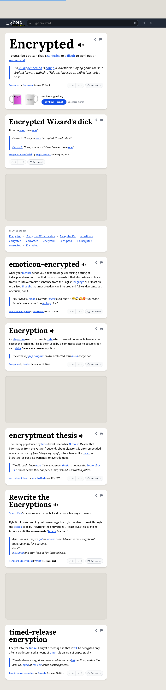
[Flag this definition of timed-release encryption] (101, 630)
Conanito (42, 673)
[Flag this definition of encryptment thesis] (101, 433)
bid (73, 660)
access (18, 527)
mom (32, 299)
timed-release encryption (21, 673)
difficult (70, 56)
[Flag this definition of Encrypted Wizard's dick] (101, 120)
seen (38, 138)
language (78, 282)
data (50, 339)
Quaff (38, 561)
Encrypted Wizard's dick (20, 154)
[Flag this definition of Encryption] (101, 328)
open (26, 665)
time (44, 444)
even (22, 130)
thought (27, 287)
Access (52, 531)
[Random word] (135, 23)
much (74, 356)
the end (37, 665)
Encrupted (65, 241)
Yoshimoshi (28, 85)
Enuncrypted (84, 241)
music (86, 453)
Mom (52, 299)
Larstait (26, 364)
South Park (15, 513)
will (75, 648)
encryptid (49, 241)
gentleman (34, 68)
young (22, 68)
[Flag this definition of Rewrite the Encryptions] (101, 495)
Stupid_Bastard (43, 154)
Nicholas (74, 444)
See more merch (76, 102)
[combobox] (83, 23)
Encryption (14, 364)
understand (17, 60)
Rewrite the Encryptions (21, 561)
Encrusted (32, 246)
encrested (15, 246)
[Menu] (158, 23)
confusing (53, 56)
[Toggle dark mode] (151, 23)
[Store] (144, 23)
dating (50, 68)
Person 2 (17, 147)
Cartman (18, 553)
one (34, 130)
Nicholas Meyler (39, 478)
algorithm (19, 339)
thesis (65, 466)
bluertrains (38, 311)
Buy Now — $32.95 (54, 102)
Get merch (94, 85)
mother (26, 273)
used (38, 466)
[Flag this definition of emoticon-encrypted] (101, 262)
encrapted (32, 241)
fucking (46, 303)
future (33, 648)
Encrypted (14, 85)
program (39, 356)
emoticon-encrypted (19, 311)
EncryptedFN (68, 236)
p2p (30, 356)
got (41, 539)
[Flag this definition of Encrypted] (100, 39)
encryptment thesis (18, 478)
